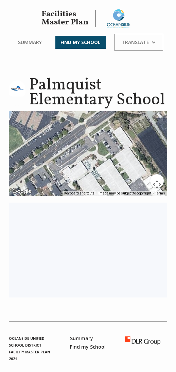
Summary (30, 42)
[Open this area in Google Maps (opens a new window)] (22, 191)
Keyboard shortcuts (79, 193)
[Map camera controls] (157, 181)
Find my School (80, 42)
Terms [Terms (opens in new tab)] (160, 193)
